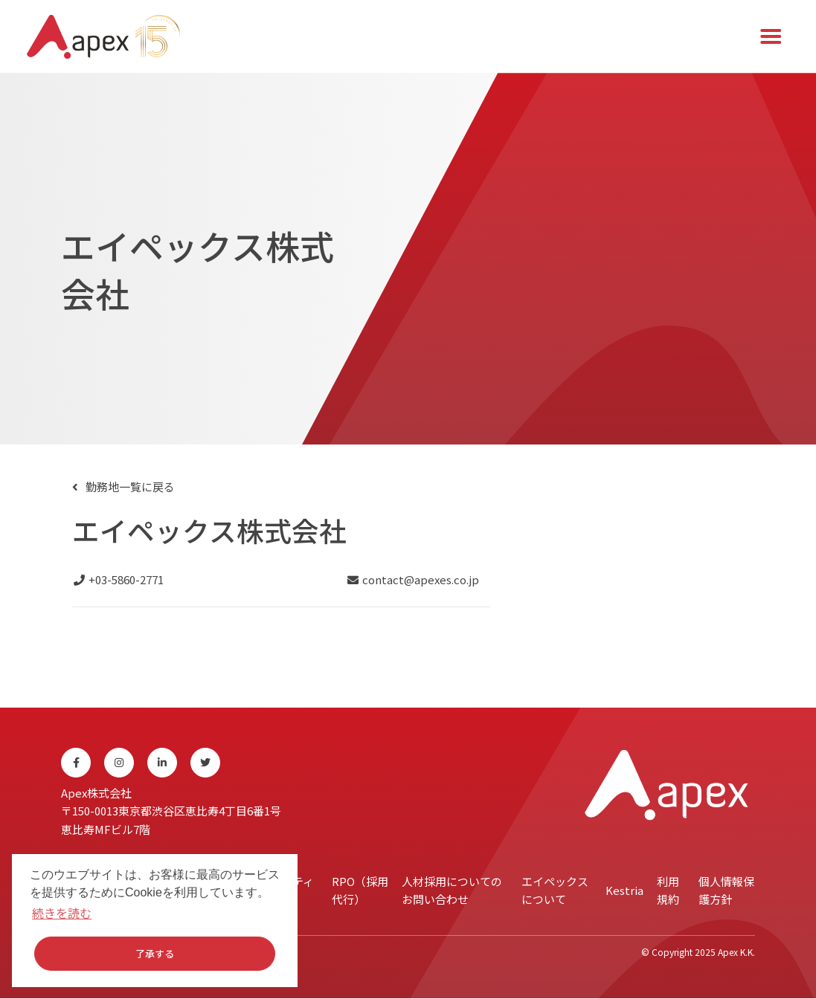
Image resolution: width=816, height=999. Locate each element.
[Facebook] (76, 764)
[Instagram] (119, 764)
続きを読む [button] (61, 913)
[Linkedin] (162, 764)
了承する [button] (154, 953)
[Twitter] (205, 764)
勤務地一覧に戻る (130, 488)
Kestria (624, 891)
